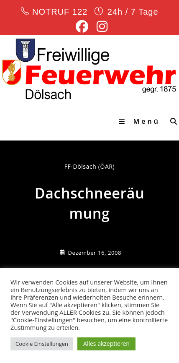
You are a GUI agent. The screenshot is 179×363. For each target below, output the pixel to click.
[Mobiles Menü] (141, 121)
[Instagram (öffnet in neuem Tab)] (99, 26)
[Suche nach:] (171, 121)
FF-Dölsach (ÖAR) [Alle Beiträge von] (89, 166)
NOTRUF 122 (59, 11)
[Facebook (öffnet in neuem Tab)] (82, 26)
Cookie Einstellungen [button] (41, 343)
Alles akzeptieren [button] (106, 343)
